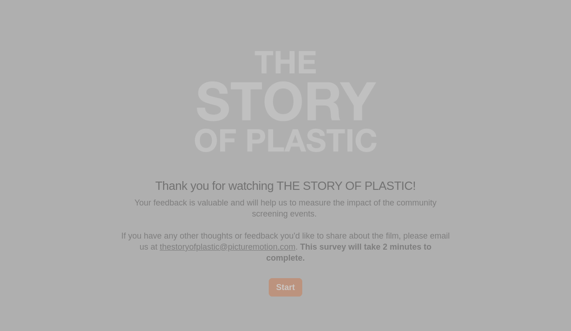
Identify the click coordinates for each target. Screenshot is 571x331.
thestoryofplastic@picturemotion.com (227, 246)
